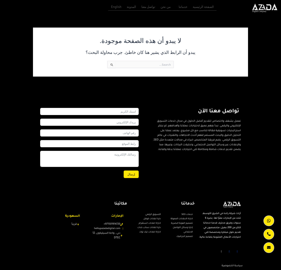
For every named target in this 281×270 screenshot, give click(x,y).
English (116, 6)
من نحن (166, 6)
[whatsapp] (268, 220)
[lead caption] (268, 247)
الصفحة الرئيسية (203, 6)
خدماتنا (182, 6)
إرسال (131, 174)
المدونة (131, 6)
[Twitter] (229, 251)
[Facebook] (237, 251)
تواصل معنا (148, 6)
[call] (268, 234)
